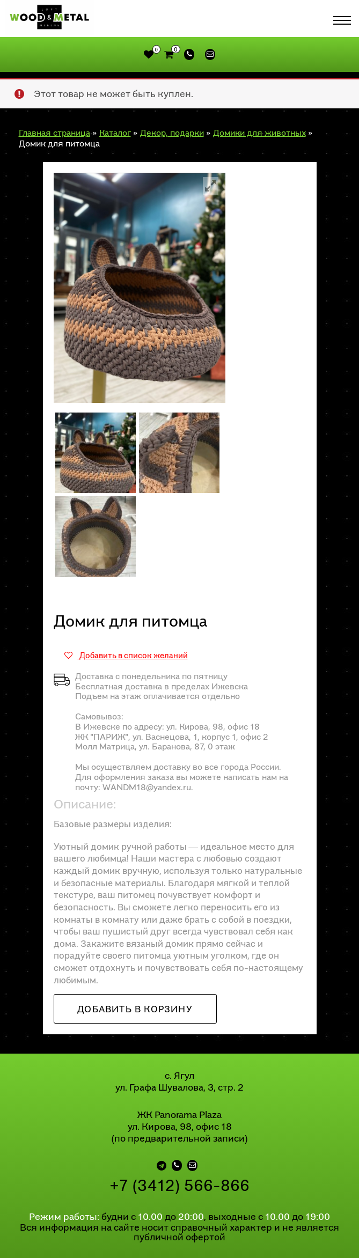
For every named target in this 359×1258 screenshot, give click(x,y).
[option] (139, 282)
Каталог (115, 126)
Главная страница (54, 126)
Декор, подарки (172, 126)
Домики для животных (259, 126)
